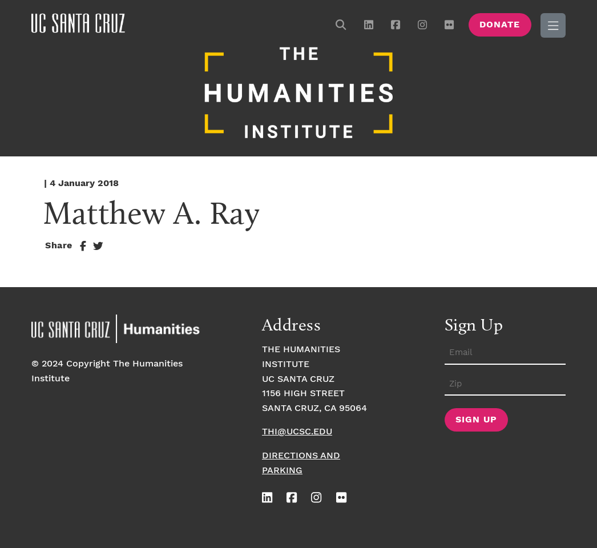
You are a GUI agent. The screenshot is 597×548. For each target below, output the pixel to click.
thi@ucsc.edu (297, 432)
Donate (499, 25)
